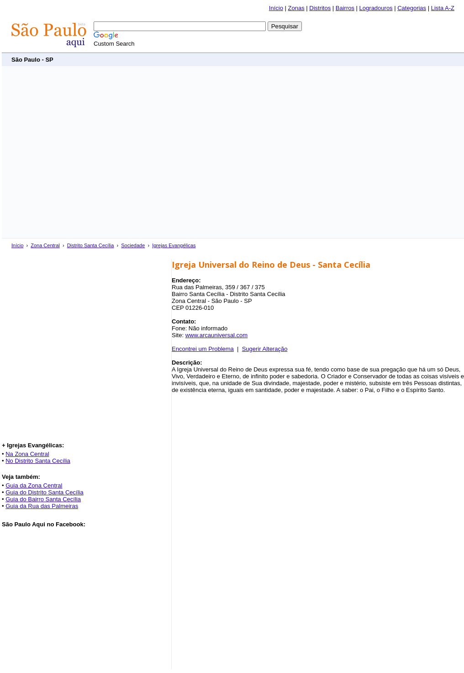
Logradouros (376, 8)
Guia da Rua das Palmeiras (41, 506)
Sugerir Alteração (265, 348)
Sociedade (133, 245)
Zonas (296, 8)
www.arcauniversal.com (216, 335)
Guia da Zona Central (33, 485)
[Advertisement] (85, 152)
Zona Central (45, 245)
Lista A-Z (442, 8)
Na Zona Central (27, 453)
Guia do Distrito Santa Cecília (44, 492)
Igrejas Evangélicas (173, 245)
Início (276, 8)
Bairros (345, 8)
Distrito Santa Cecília (90, 245)
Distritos (320, 8)
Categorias (411, 8)
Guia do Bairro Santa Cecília (43, 499)
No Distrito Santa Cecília (37, 460)
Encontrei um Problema (203, 348)
